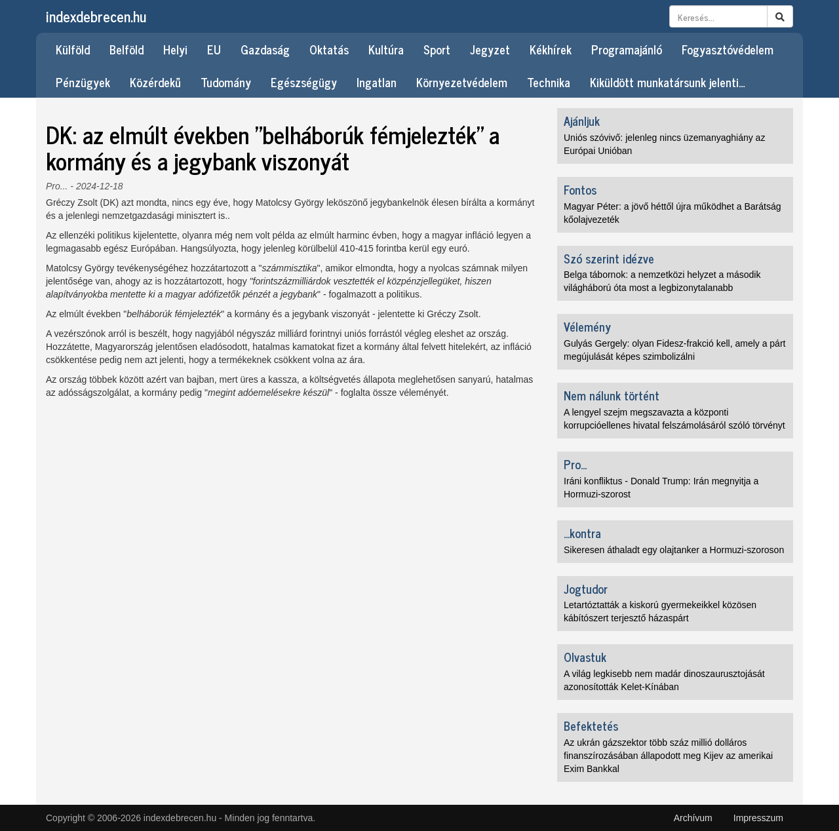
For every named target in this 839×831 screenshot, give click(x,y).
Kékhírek (551, 49)
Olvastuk (585, 657)
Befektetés (591, 725)
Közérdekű (155, 82)
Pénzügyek (83, 82)
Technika (548, 82)
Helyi (175, 49)
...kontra (582, 533)
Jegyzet (490, 49)
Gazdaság (265, 49)
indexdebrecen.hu (96, 16)
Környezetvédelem (461, 82)
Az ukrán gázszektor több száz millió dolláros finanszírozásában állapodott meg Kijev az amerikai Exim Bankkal (668, 755)
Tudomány (226, 82)
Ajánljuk (582, 120)
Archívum (693, 818)
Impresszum (758, 818)
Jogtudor (586, 588)
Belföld (126, 49)
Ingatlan (377, 82)
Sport (436, 49)
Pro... (57, 186)
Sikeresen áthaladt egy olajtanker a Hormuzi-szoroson (674, 550)
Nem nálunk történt (611, 395)
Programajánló (626, 49)
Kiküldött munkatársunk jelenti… (667, 82)
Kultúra (386, 49)
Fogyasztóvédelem (727, 49)
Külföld (73, 49)
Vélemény (587, 326)
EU (214, 49)
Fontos (580, 189)
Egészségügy (304, 82)
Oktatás (329, 49)
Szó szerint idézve (609, 258)
